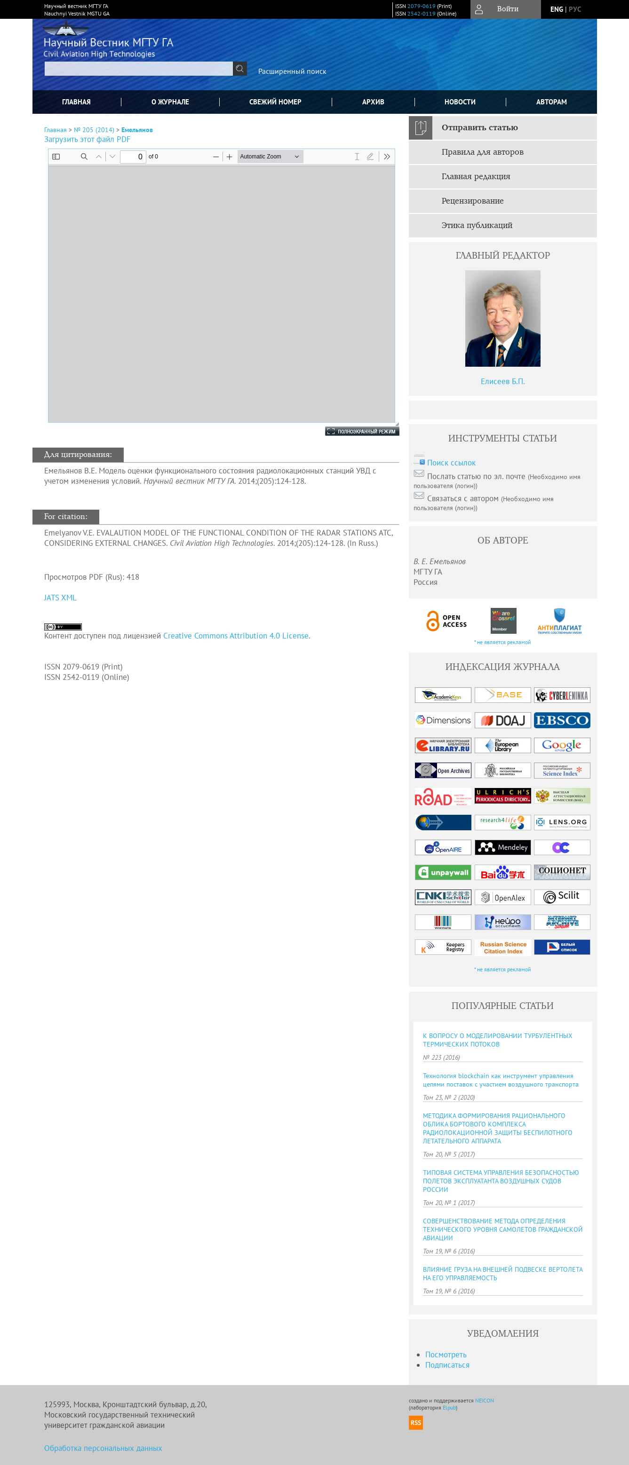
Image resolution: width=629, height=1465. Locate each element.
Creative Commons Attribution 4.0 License (236, 635)
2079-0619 (421, 5)
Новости (460, 101)
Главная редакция (476, 177)
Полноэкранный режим (353, 431)
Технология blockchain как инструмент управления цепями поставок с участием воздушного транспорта (501, 1079)
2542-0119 (421, 13)
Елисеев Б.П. (503, 381)
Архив (373, 101)
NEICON (484, 1400)
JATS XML (60, 597)
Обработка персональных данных (103, 1448)
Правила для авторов (483, 152)
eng (556, 9)
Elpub (449, 1407)
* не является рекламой (502, 642)
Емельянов (137, 130)
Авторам (551, 101)
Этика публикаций (477, 225)
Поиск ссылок (451, 462)
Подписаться (447, 1365)
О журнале (170, 101)
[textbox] (139, 69)
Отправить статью (480, 128)
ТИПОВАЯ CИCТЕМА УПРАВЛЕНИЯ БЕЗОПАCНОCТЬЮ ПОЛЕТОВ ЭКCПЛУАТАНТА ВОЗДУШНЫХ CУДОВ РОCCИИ (501, 1181)
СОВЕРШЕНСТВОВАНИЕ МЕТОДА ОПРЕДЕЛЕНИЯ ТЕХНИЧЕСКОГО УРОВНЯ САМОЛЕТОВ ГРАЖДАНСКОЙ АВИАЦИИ (503, 1229)
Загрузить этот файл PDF (87, 139)
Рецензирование (473, 201)
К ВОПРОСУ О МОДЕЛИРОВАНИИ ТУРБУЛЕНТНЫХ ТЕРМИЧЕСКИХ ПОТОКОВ (498, 1040)
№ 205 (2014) (94, 130)
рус (575, 9)
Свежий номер (275, 101)
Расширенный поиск (292, 71)
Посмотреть (446, 1354)
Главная (76, 101)
